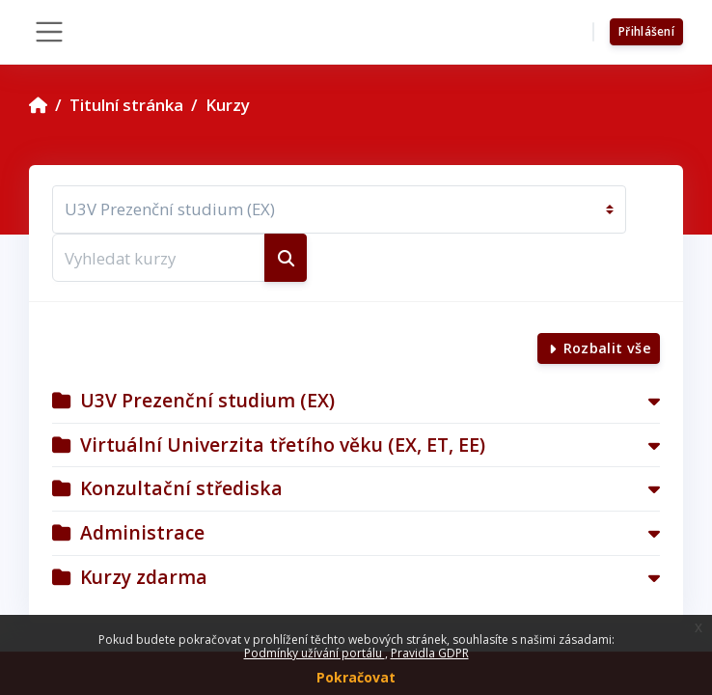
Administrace (142, 532)
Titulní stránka (126, 105)
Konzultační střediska (181, 488)
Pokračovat (356, 677)
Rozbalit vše (607, 348)
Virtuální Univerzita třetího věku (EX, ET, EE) (282, 444)
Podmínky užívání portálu (314, 653)
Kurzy (227, 105)
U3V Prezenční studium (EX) (207, 400)
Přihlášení (646, 31)
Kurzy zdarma (143, 577)
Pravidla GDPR (430, 653)
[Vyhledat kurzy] (158, 258)
